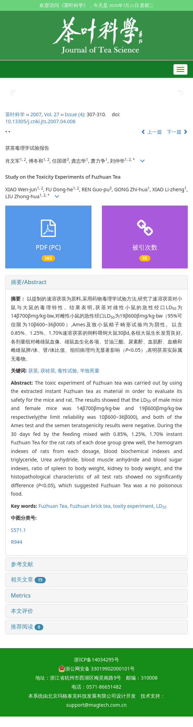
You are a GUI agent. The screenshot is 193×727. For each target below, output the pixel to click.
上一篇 (151, 131)
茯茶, (34, 370)
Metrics (21, 595)
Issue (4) (74, 114)
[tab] (96, 282)
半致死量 (89, 370)
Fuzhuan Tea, (54, 506)
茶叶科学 (15, 114)
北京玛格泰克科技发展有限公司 (82, 695)
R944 (16, 542)
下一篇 (177, 131)
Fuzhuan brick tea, (91, 506)
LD (161, 506)
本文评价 (22, 611)
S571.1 (18, 530)
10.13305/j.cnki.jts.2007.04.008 (40, 121)
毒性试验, (69, 370)
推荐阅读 (27, 626)
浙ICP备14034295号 (96, 659)
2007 (36, 114)
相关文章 (28, 579)
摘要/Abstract (28, 282)
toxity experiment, (134, 506)
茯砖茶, (49, 370)
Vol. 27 (51, 114)
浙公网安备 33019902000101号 (96, 668)
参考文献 (22, 564)
